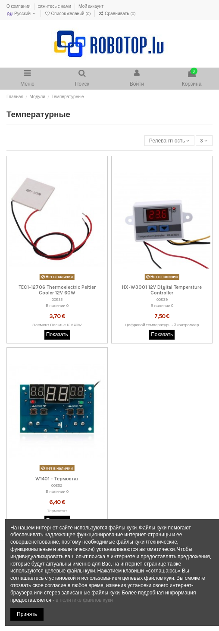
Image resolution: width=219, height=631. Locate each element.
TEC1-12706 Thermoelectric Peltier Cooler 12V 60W (57, 290)
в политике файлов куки (84, 600)
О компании (18, 6)
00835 (57, 299)
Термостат (57, 510)
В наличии (56, 305)
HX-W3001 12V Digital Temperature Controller (162, 290)
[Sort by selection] (169, 140)
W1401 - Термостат (57, 479)
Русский (21, 13)
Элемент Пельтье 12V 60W (57, 324)
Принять (27, 614)
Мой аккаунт (90, 6)
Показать (57, 334)
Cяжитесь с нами (55, 6)
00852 (57, 485)
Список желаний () (67, 13)
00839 (162, 299)
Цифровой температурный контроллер (162, 324)
